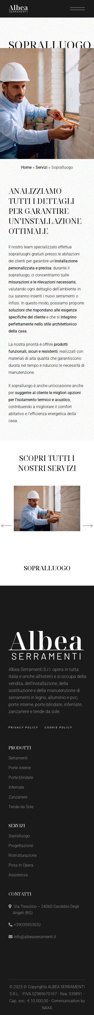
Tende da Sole (21, 806)
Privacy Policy (23, 727)
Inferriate (16, 787)
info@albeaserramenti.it (35, 936)
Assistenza (18, 875)
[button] (6, 526)
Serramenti (18, 758)
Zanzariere (18, 797)
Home (26, 167)
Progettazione (21, 845)
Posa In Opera (21, 865)
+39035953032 (27, 924)
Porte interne (20, 767)
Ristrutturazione (23, 855)
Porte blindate (21, 777)
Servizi (41, 167)
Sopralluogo (47, 568)
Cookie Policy (58, 727)
